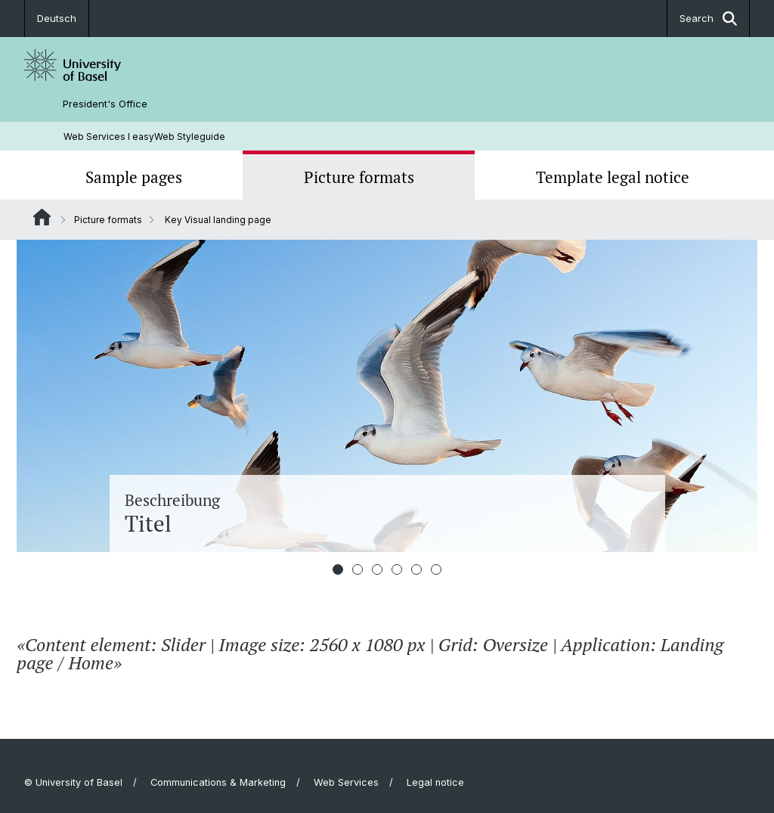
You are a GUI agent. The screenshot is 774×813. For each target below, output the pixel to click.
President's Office (105, 104)
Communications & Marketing (218, 782)
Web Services (346, 782)
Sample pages (133, 177)
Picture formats (359, 177)
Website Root (42, 217)
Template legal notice (612, 177)
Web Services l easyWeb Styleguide (144, 136)
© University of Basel (73, 782)
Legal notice (435, 782)
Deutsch (56, 18)
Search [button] (708, 18)
